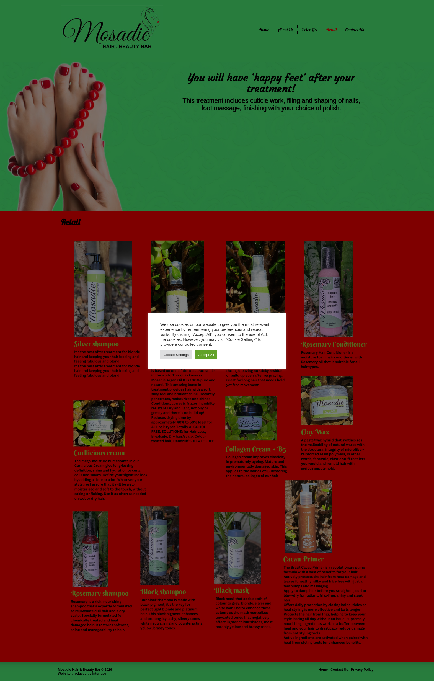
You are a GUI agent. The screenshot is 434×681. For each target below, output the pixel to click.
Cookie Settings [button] (176, 355)
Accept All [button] (206, 355)
